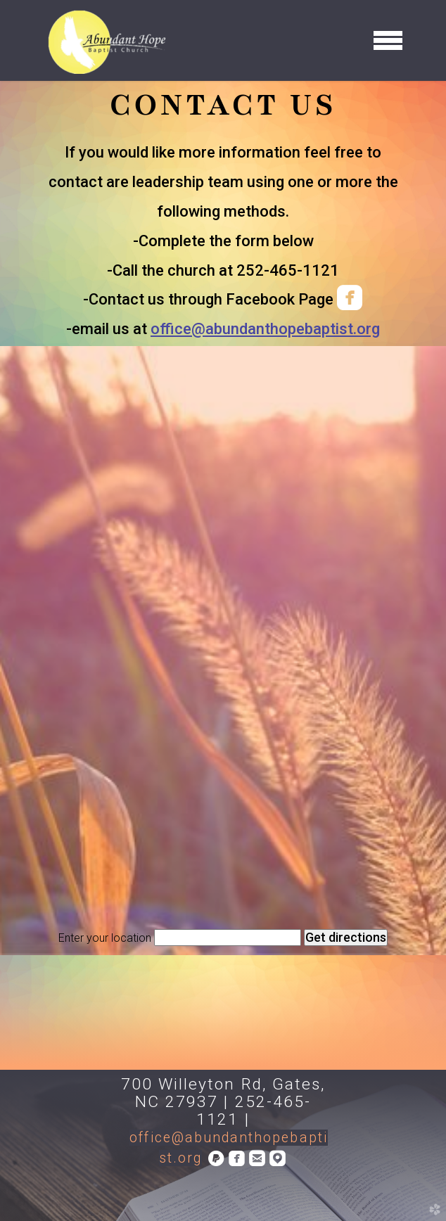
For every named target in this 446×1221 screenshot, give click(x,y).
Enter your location (104, 938)
